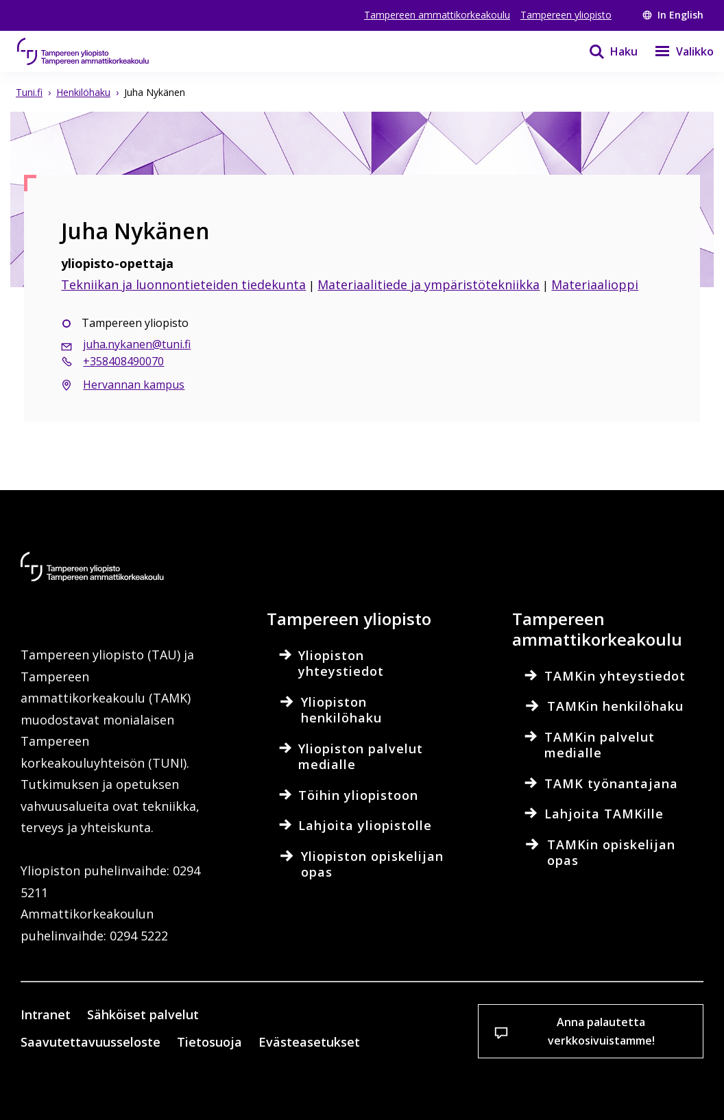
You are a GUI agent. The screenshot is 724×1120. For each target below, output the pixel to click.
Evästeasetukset (96, 1085)
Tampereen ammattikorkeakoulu (437, 14)
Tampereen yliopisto (566, 14)
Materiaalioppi (594, 284)
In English (672, 14)
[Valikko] (676, 51)
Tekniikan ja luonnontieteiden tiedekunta (183, 284)
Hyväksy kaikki (254, 1085)
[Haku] (605, 51)
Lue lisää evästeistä (98, 1038)
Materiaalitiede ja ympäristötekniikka (428, 284)
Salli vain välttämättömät (414, 1085)
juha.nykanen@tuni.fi (137, 344)
